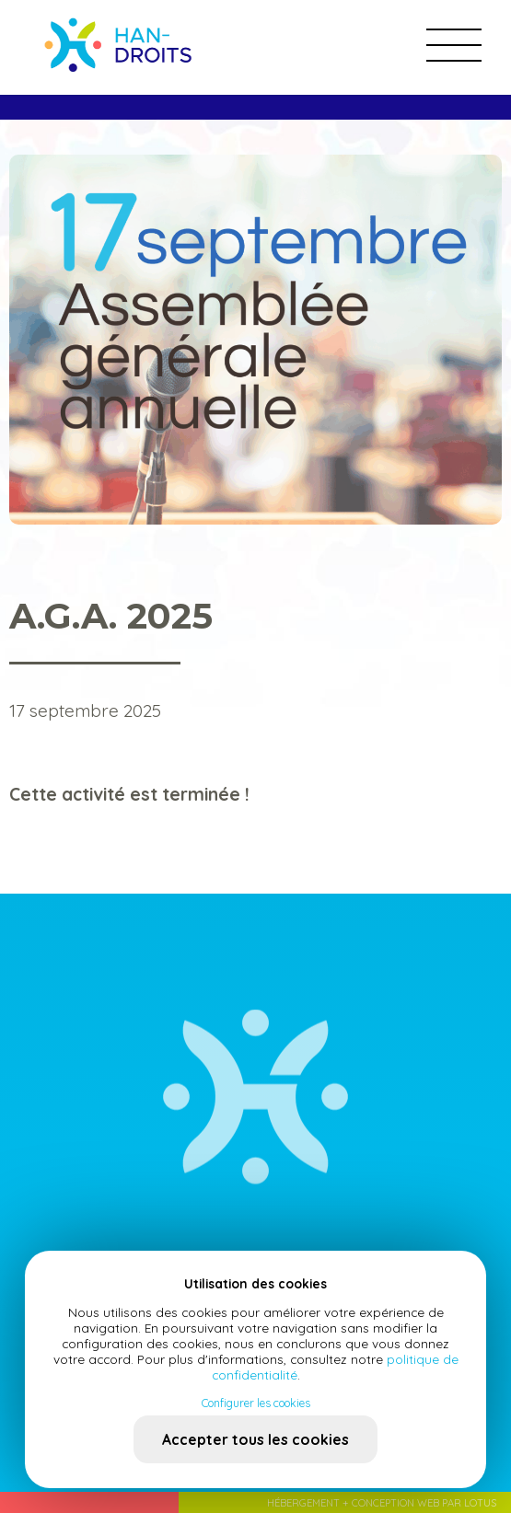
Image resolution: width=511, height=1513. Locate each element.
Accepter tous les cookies (255, 1439)
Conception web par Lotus (424, 1502)
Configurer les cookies (256, 1403)
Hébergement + (309, 1502)
